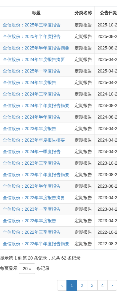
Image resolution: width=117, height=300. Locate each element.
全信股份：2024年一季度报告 (32, 151)
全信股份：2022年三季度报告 (32, 232)
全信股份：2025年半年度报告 (32, 36)
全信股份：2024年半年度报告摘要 (36, 105)
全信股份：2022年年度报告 (29, 220)
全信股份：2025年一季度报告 (32, 70)
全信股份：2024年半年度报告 (32, 117)
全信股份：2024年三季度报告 (32, 93)
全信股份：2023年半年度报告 (32, 186)
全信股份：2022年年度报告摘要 (34, 197)
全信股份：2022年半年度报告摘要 (36, 243)
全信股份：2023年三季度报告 (32, 163)
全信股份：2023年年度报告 (29, 128)
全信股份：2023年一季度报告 (32, 209)
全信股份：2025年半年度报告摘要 (36, 47)
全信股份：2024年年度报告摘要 (34, 59)
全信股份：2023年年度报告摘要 (34, 140)
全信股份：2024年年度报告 (29, 82)
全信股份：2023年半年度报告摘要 (36, 174)
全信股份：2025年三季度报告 (32, 24)
